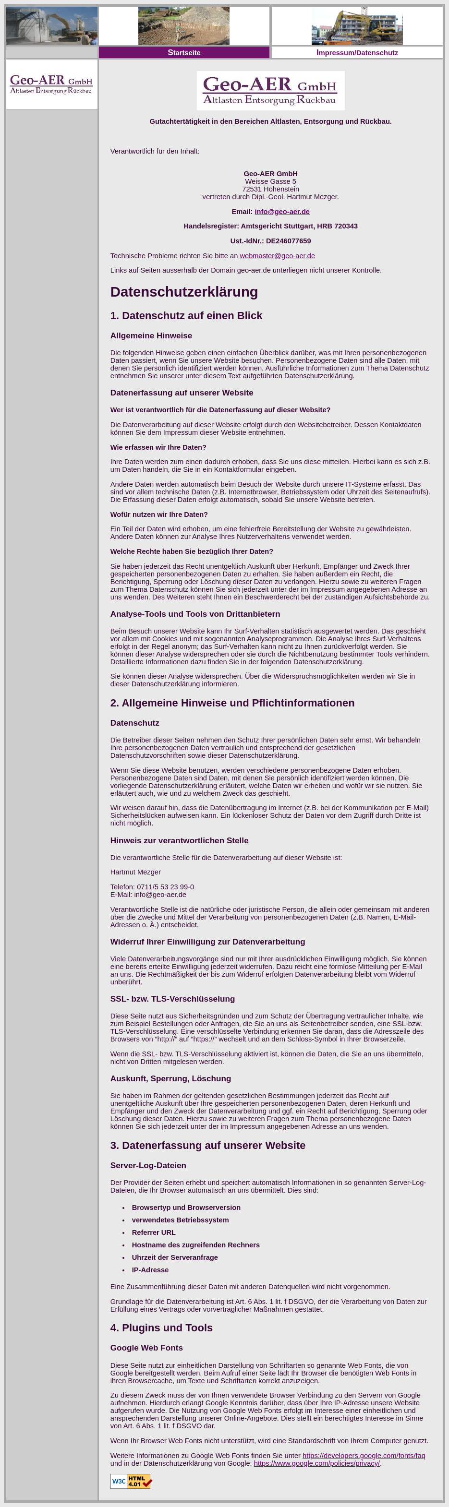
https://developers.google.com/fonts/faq (364, 1455)
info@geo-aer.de (282, 211)
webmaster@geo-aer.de (277, 256)
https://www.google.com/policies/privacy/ (317, 1463)
